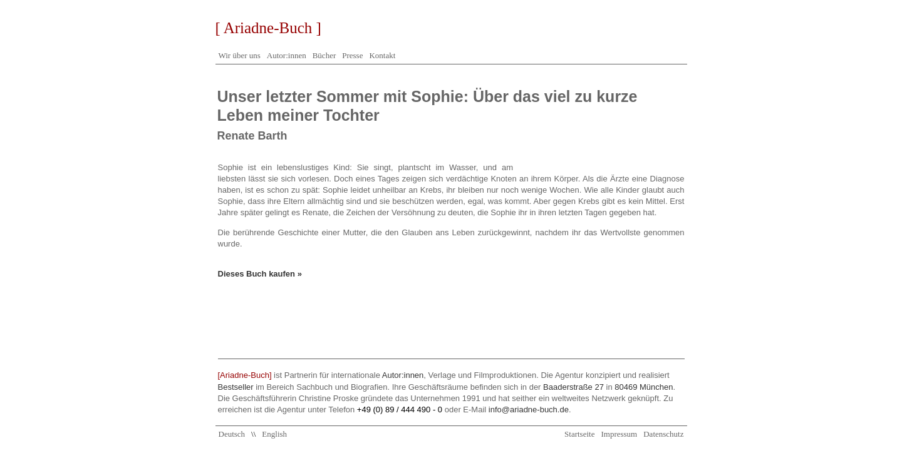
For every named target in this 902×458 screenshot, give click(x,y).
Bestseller (236, 387)
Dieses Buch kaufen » (260, 273)
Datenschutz (663, 434)
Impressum (619, 434)
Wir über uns (240, 55)
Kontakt (382, 55)
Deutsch (232, 434)
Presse (352, 55)
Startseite (579, 434)
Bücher (324, 55)
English (274, 434)
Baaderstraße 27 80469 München (608, 387)
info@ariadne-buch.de (529, 409)
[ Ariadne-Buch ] (268, 27)
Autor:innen (286, 55)
